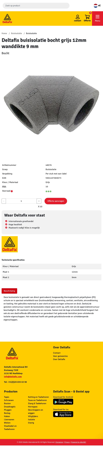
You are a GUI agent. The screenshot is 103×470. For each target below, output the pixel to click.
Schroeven (9, 400)
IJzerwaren (9, 419)
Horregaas (32, 406)
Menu (97, 18)
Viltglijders (33, 416)
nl (97, 5)
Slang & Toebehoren (37, 403)
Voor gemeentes (60, 356)
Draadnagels (9, 406)
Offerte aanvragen (55, 201)
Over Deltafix (59, 359)
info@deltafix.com (13, 376)
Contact (56, 353)
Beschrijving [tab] (9, 291)
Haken (7, 416)
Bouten (7, 403)
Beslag (7, 413)
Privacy (67, 442)
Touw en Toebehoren (37, 400)
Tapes (6, 397)
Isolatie (31, 419)
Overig (31, 422)
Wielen (7, 422)
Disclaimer (59, 442)
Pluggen (8, 410)
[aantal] (21, 201)
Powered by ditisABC (78, 442)
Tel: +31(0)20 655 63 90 (15, 382)
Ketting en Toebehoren (38, 397)
